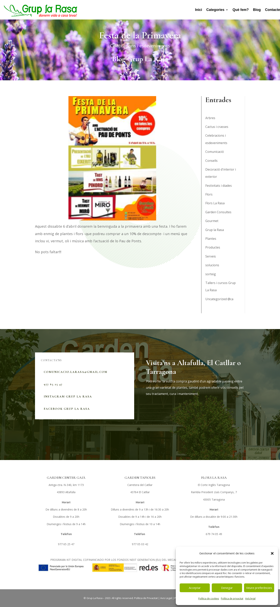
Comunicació (214, 152)
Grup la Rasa (214, 230)
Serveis (210, 256)
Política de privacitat (232, 598)
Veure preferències (259, 588)
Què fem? (241, 10)
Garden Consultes (218, 212)
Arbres (210, 118)
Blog (257, 10)
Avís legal (250, 598)
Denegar (227, 588)
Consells (211, 160)
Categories (215, 10)
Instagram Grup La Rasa (68, 396)
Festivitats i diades (218, 185)
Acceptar (195, 588)
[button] (272, 553)
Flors (209, 194)
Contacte (272, 10)
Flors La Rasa (215, 203)
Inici (198, 10)
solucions (212, 265)
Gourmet (211, 221)
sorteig (210, 274)
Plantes (210, 238)
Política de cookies (208, 598)
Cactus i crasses (216, 127)
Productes (212, 247)
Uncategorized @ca (219, 299)
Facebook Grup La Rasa (67, 409)
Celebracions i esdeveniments (140, 46)
